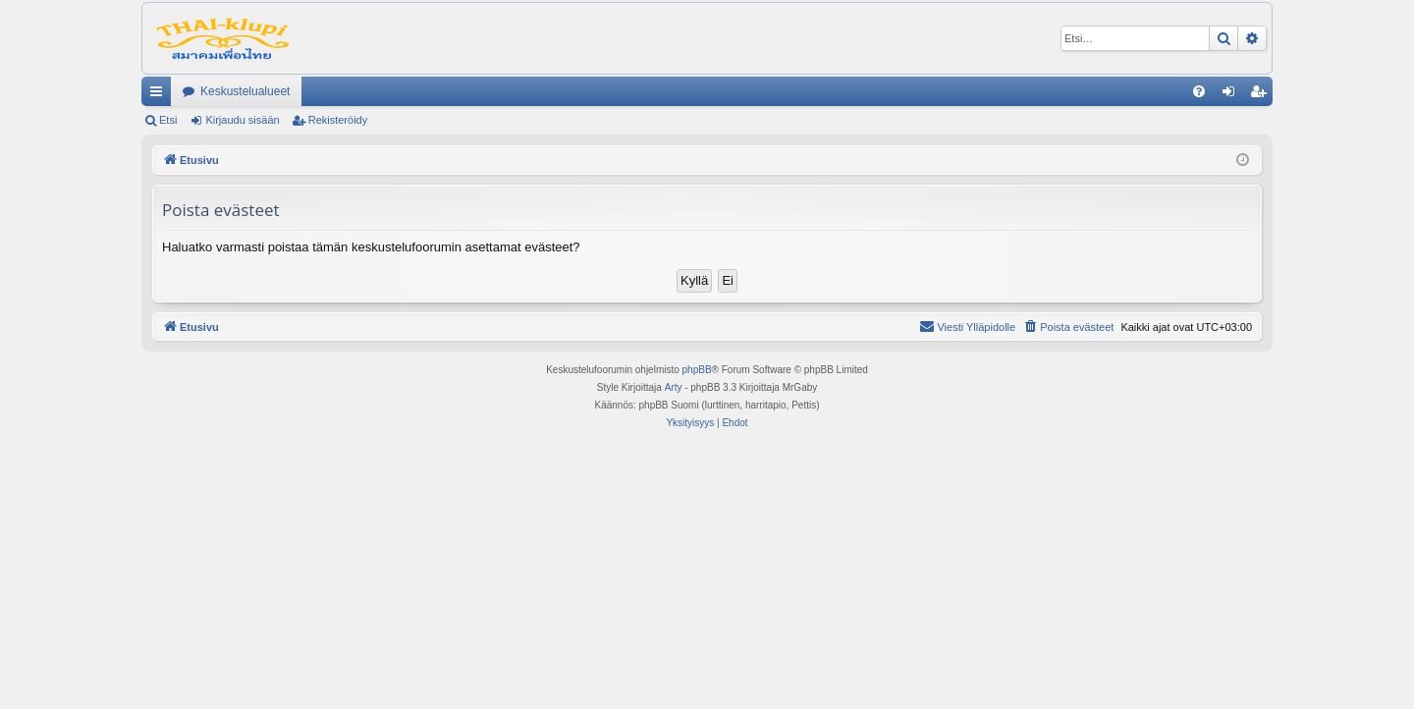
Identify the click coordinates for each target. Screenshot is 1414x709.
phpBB (697, 369)
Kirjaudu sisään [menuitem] (1233, 95)
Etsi (168, 120)
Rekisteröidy (338, 120)
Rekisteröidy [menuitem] (1262, 95)
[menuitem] (1199, 91)
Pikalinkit (160, 95)
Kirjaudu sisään (242, 120)
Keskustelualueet (245, 91)
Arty (673, 387)
